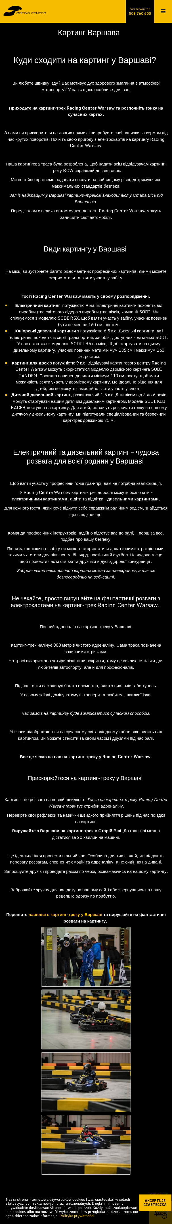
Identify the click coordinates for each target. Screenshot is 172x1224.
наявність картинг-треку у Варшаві (65, 914)
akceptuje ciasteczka (157, 1202)
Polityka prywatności (76, 1216)
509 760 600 (140, 13)
